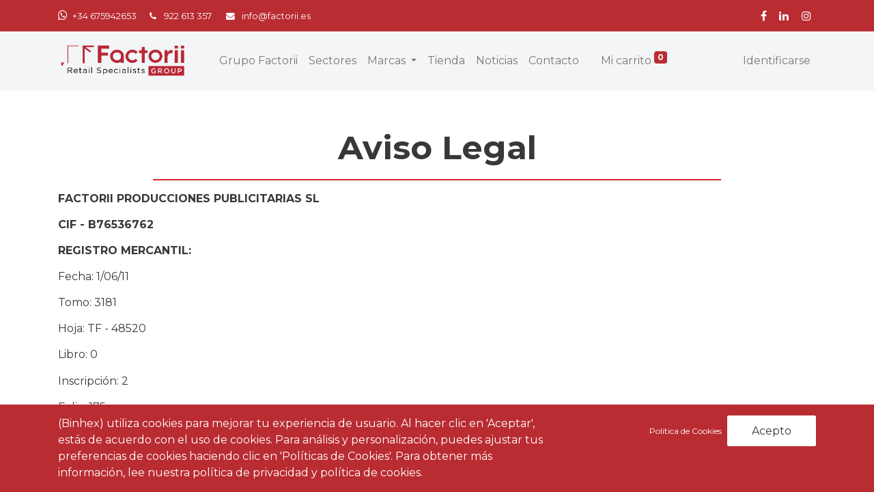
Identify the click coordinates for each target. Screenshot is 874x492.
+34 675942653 (104, 16)
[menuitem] (258, 60)
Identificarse (776, 60)
